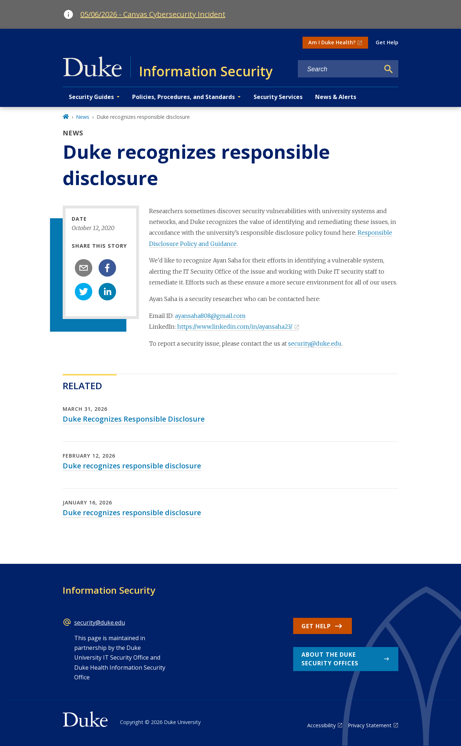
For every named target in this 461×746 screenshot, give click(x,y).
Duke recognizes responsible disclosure (132, 466)
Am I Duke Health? (331, 42)
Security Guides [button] (91, 97)
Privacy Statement (369, 725)
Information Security (109, 590)
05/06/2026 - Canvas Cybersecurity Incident (152, 14)
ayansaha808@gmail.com (210, 315)
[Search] (388, 69)
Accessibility (321, 725)
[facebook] (107, 268)
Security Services (278, 97)
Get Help (387, 42)
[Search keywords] (339, 69)
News (82, 116)
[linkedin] (107, 292)
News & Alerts (335, 97)
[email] (84, 268)
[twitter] (84, 292)
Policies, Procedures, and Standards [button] (183, 97)
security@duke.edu (314, 343)
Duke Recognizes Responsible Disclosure (134, 419)
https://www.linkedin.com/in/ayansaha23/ (234, 326)
